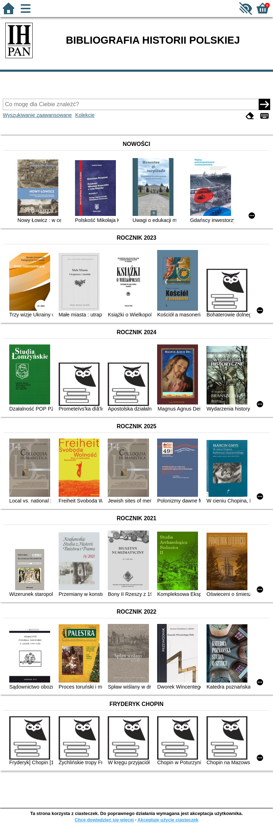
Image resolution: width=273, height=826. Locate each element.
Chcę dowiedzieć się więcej (104, 819)
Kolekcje (85, 115)
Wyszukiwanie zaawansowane (37, 115)
